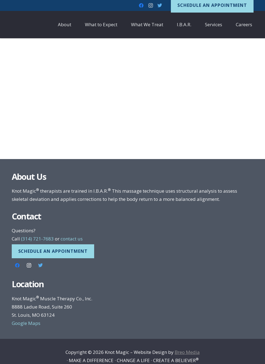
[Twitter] (41, 265)
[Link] (31, 24)
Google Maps (26, 323)
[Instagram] (29, 265)
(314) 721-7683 (37, 239)
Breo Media (187, 352)
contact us (72, 239)
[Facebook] (17, 265)
